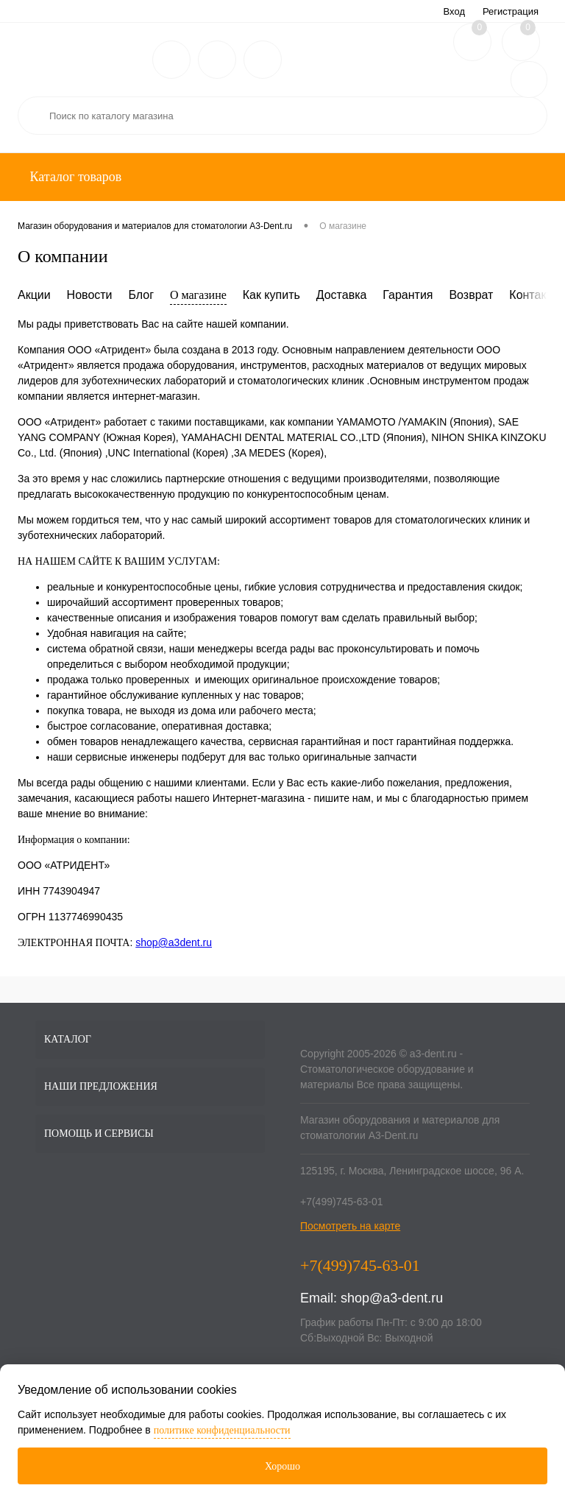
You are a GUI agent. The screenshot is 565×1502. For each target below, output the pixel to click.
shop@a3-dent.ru (392, 1298)
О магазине (198, 295)
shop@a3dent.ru (173, 942)
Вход (454, 11)
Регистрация (511, 11)
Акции (34, 295)
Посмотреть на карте (350, 1226)
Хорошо (282, 1466)
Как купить (271, 295)
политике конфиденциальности (222, 1430)
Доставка (341, 295)
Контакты (534, 295)
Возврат (471, 295)
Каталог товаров (73, 176)
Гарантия (408, 295)
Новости (90, 295)
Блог (141, 295)
